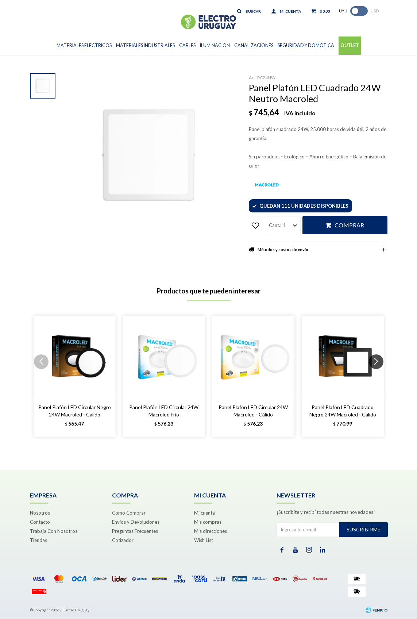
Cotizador (123, 540)
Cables (187, 45)
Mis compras (207, 522)
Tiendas (38, 540)
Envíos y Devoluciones (135, 522)
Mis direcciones (210, 531)
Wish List (203, 540)
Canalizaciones (253, 45)
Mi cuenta (204, 513)
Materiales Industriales (145, 45)
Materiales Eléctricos (84, 45)
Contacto (40, 522)
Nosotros (40, 513)
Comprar (349, 225)
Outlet (349, 45)
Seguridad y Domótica (306, 45)
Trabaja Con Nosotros (53, 531)
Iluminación (215, 45)
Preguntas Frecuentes (135, 531)
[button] (379, 376)
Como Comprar (129, 513)
